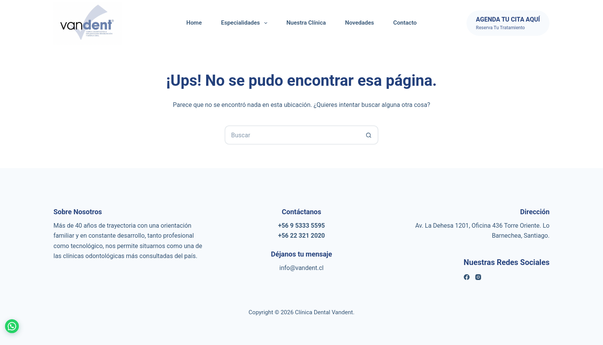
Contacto (405, 22)
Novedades (359, 22)
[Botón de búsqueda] (368, 135)
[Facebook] (467, 277)
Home (194, 22)
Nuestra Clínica (306, 22)
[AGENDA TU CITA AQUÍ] (508, 23)
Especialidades (245, 23)
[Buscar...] (292, 135)
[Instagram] (478, 277)
